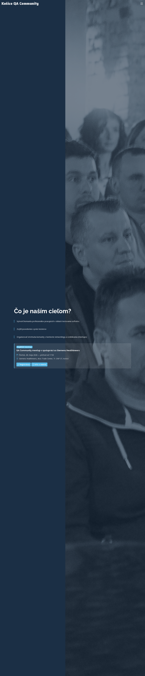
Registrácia (24, 366)
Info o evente (39, 366)
